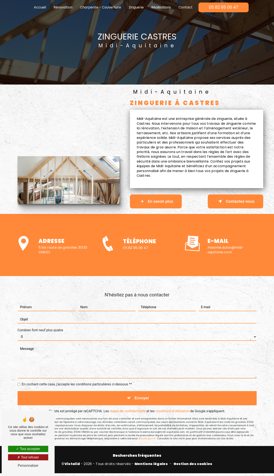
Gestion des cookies (192, 464)
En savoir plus (156, 201)
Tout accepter (28, 449)
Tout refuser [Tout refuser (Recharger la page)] (28, 457)
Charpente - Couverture (100, 7)
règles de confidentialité (128, 392)
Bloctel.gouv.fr (147, 419)
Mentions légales (151, 464)
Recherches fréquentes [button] (137, 455)
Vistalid (72, 464)
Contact (186, 7)
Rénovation (63, 7)
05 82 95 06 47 (223, 7)
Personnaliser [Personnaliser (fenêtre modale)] (28, 465)
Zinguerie (136, 7)
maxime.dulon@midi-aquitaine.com (226, 230)
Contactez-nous (235, 201)
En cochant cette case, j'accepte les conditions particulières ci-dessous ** (77, 365)
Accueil (40, 7)
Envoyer (142, 378)
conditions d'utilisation (172, 392)
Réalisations (161, 7)
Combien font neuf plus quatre (40, 311)
